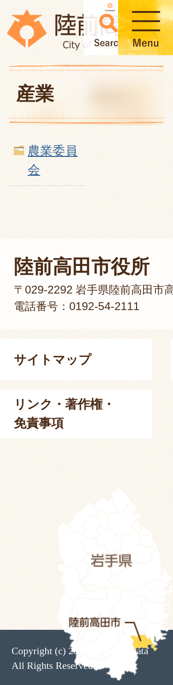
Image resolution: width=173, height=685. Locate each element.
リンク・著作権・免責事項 (64, 413)
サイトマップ (52, 359)
